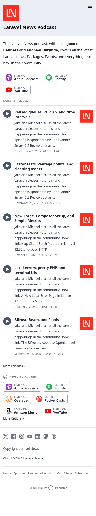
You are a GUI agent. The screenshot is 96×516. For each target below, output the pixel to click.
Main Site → (64, 473)
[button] (7, 114)
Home (7, 473)
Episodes (19, 473)
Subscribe (81, 473)
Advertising (46, 473)
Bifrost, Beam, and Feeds (36, 319)
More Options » (13, 418)
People (32, 473)
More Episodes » (14, 366)
